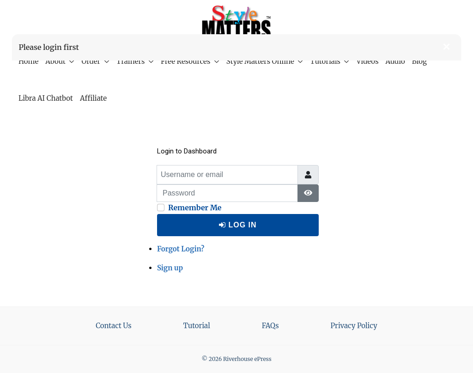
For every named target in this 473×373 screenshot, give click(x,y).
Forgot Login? (180, 249)
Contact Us (113, 325)
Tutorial (196, 325)
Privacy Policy (354, 325)
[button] (446, 46)
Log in (237, 224)
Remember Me (195, 207)
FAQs (270, 325)
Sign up (170, 267)
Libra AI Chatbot (45, 98)
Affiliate (93, 98)
